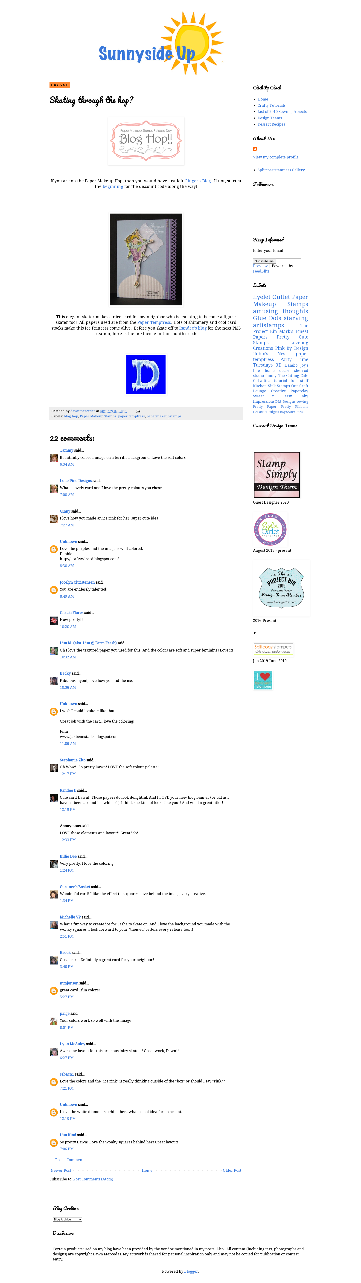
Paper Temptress (154, 322)
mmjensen (69, 983)
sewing (302, 401)
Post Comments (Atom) (93, 1179)
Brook (65, 952)
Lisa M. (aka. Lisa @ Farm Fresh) (88, 643)
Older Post (232, 1170)
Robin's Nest (270, 353)
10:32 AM (68, 657)
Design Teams (270, 118)
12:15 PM (68, 1119)
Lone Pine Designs (76, 481)
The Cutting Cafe (293, 375)
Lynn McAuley (72, 1044)
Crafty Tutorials (271, 105)
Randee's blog (192, 328)
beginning (113, 186)
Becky (65, 673)
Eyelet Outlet (271, 296)
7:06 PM (67, 1149)
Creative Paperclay (290, 391)
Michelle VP (70, 917)
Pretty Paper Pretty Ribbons (280, 406)
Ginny (65, 511)
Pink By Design (291, 348)
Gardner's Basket (75, 887)
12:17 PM (68, 774)
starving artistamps (280, 322)
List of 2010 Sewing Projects (282, 111)
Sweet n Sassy (272, 396)
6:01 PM (67, 1027)
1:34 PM (67, 900)
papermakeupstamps (164, 416)
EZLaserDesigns (266, 412)
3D (279, 365)
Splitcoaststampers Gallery (281, 170)
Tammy (66, 450)
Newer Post (61, 1170)
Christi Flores (71, 613)
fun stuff (299, 381)
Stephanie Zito (72, 760)
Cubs (299, 412)
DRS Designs (285, 401)
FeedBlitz (261, 271)
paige (65, 1013)
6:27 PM (67, 1058)
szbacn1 (67, 1074)
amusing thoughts (280, 311)
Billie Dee (68, 856)
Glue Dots (267, 318)
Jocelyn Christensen (77, 582)
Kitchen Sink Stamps (271, 386)
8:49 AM (67, 596)
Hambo (291, 365)
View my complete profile (276, 157)
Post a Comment (69, 1160)
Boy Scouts (287, 412)
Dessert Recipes (271, 124)
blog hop (71, 416)
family (271, 375)
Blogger (191, 1271)
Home (147, 1170)
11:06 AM (68, 743)
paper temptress (131, 416)
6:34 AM (67, 464)
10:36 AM (68, 687)
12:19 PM (68, 809)
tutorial (280, 381)
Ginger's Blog (198, 181)
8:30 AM (67, 566)
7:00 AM (67, 495)
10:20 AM (68, 627)
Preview (260, 266)
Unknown (68, 542)
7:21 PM (67, 1088)
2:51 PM (67, 936)
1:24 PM (67, 870)
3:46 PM (67, 966)
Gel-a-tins (261, 381)
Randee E (68, 790)
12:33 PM (68, 840)
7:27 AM (67, 525)
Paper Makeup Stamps (98, 416)
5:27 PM (67, 997)
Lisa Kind (68, 1135)
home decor (277, 370)
